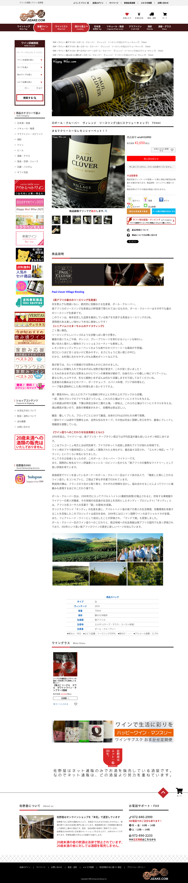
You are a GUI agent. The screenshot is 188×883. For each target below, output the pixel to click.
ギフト (163, 200)
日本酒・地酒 (23, 122)
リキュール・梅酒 (25, 128)
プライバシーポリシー (136, 867)
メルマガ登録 (146, 3)
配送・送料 (72, 867)
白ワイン (133, 200)
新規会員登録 (129, 3)
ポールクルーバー (84, 50)
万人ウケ (133, 206)
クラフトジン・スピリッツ (30, 133)
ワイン (20, 144)
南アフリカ (70, 42)
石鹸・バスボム (24, 166)
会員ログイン (97, 3)
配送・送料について (26, 415)
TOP (54, 42)
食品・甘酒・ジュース (27, 161)
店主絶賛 (149, 206)
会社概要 (21, 421)
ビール (20, 150)
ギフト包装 (22, 172)
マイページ (113, 3)
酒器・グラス (23, 155)
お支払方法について (26, 410)
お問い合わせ (163, 3)
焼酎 (19, 139)
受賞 (147, 200)
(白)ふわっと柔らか (74, 55)
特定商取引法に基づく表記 (110, 867)
